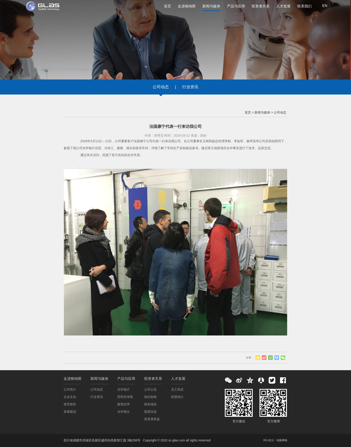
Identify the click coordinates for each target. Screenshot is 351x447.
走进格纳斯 (187, 6)
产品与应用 (236, 6)
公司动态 (161, 87)
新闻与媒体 (211, 7)
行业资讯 (190, 87)
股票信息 (150, 411)
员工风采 (177, 389)
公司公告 (150, 389)
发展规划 (70, 411)
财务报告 (150, 404)
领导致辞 (70, 404)
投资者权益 (152, 419)
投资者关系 (261, 6)
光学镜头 (123, 411)
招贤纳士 (177, 397)
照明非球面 (125, 397)
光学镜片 (123, 389)
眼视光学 (123, 404)
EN (324, 6)
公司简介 (70, 389)
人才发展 (283, 6)
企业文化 (70, 397)
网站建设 (268, 440)
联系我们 (304, 6)
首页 (167, 6)
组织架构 (150, 397)
